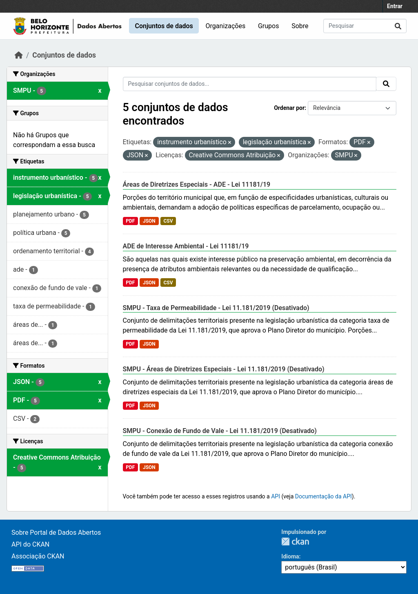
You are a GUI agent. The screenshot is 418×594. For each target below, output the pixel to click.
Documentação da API (323, 496)
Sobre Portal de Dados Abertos (56, 532)
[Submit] (398, 26)
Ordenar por (289, 108)
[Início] (19, 55)
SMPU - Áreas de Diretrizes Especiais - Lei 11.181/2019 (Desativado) (224, 369)
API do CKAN (30, 544)
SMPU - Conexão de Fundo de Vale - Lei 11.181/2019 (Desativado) (220, 431)
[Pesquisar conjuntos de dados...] (365, 26)
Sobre (299, 26)
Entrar (394, 6)
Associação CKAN (37, 556)
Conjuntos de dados (164, 26)
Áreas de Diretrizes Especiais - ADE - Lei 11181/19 (197, 184)
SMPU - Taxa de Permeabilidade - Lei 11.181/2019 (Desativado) (216, 308)
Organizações (226, 26)
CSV (168, 221)
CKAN (295, 541)
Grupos (268, 26)
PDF (130, 221)
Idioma (290, 556)
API (275, 496)
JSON (149, 221)
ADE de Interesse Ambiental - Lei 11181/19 (186, 246)
